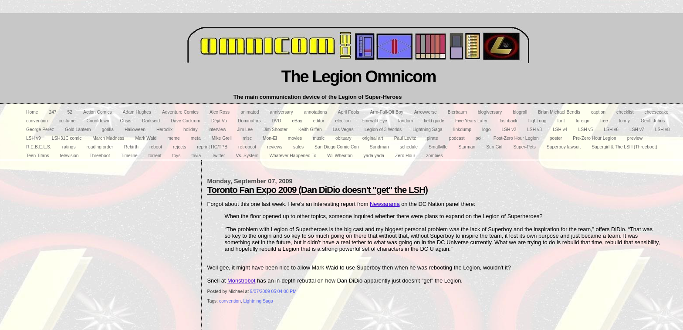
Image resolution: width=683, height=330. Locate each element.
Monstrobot (241, 280)
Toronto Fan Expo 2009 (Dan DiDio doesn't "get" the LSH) (317, 190)
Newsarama (385, 204)
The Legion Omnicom (358, 76)
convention (230, 301)
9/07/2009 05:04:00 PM (273, 291)
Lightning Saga (258, 301)
